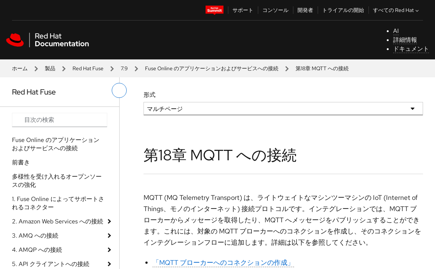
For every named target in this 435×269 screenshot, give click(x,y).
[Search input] (59, 120)
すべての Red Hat (396, 10)
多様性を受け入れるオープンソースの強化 (57, 181)
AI (396, 31)
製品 (50, 68)
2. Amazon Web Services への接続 (57, 221)
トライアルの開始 (343, 10)
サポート (242, 10)
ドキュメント (411, 49)
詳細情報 (405, 40)
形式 (149, 95)
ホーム (20, 68)
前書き (21, 162)
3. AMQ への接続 (35, 235)
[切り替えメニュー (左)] (119, 90)
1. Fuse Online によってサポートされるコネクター (58, 203)
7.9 (124, 68)
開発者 (305, 10)
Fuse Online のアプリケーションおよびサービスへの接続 (211, 68)
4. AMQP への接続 (37, 250)
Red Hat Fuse (88, 68)
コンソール (275, 10)
